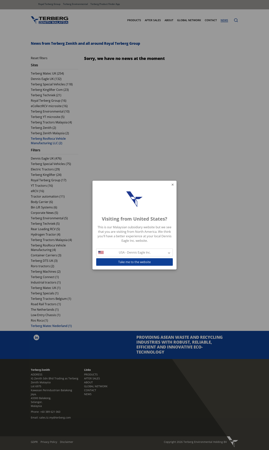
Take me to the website (134, 262)
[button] (134, 252)
